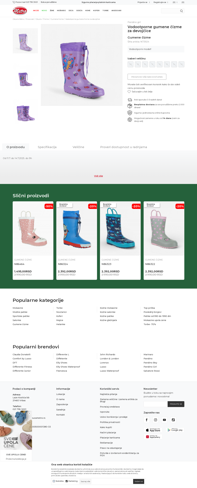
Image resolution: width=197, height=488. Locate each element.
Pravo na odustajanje (111, 448)
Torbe (105, 10)
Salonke (17, 320)
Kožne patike (107, 316)
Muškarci (61, 10)
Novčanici (61, 312)
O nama (60, 399)
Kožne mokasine (108, 308)
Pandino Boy (150, 362)
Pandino (148, 358)
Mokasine (18, 308)
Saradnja (60, 409)
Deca (71, 10)
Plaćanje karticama (110, 437)
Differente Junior (22, 371)
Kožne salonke (107, 312)
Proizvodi (30, 19)
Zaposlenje (62, 404)
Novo (44, 10)
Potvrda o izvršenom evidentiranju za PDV (119, 454)
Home (87, 10)
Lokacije (60, 394)
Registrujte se (160, 2)
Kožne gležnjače (108, 320)
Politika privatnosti (110, 422)
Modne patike (20, 312)
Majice (59, 320)
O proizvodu (16, 147)
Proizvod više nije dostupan (147, 77)
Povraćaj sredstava (110, 406)
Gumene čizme (57, 19)
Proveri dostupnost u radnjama (123, 147)
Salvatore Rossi (152, 371)
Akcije (36, 10)
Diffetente (61, 358)
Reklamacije (106, 442)
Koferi (96, 10)
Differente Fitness (22, 366)
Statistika (60, 481)
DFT (15, 362)
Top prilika (149, 308)
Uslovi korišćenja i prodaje (113, 417)
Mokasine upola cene (155, 320)
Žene (52, 10)
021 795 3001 (19, 409)
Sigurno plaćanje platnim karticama (99, 2)
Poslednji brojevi (152, 312)
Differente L (62, 354)
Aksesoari (116, 10)
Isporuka (104, 412)
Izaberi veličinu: (137, 58)
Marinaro (148, 354)
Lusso (103, 366)
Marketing (73, 481)
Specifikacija (47, 147)
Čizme (46, 19)
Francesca (61, 371)
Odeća (79, 10)
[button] (140, 92)
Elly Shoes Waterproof (68, 366)
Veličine (78, 147)
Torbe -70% (150, 324)
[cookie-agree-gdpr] (138, 481)
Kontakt (60, 414)
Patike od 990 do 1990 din (157, 316)
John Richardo (107, 354)
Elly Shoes (61, 362)
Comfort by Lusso (22, 358)
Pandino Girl (150, 366)
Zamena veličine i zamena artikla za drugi (118, 400)
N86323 (106, 264)
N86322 (150, 264)
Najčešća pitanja (108, 394)
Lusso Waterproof (109, 371)
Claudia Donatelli (21, 354)
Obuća (38, 19)
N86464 (19, 264)
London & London (109, 358)
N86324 (63, 264)
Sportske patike (21, 316)
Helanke (60, 324)
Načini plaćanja (108, 432)
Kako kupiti (106, 427)
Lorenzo (104, 362)
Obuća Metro (18, 19)
